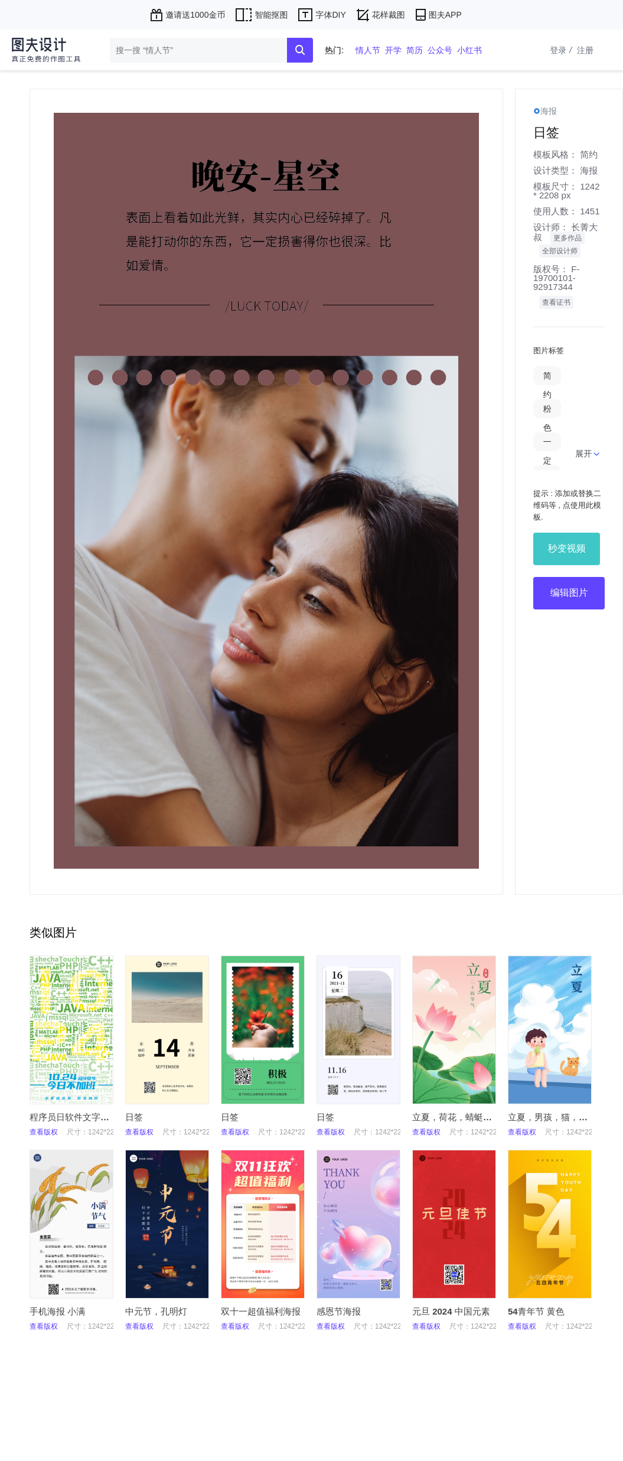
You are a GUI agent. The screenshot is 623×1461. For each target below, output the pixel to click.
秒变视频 (567, 548)
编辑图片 (569, 593)
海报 (589, 170)
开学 (393, 50)
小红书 (469, 50)
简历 (414, 50)
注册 (585, 50)
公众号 (440, 50)
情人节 (367, 50)
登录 (562, 50)
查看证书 (556, 302)
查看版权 (44, 1132)
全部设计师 (560, 251)
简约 (589, 154)
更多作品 (567, 238)
